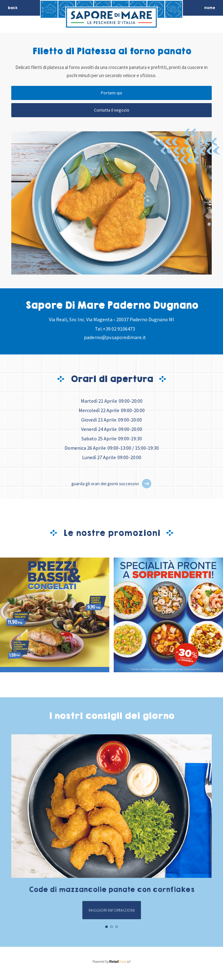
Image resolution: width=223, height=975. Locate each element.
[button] (146, 483)
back (13, 7)
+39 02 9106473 (119, 329)
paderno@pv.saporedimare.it (115, 337)
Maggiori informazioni (112, 910)
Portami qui (111, 93)
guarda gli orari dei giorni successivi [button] (105, 483)
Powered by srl (111, 961)
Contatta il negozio (111, 110)
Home (209, 7)
